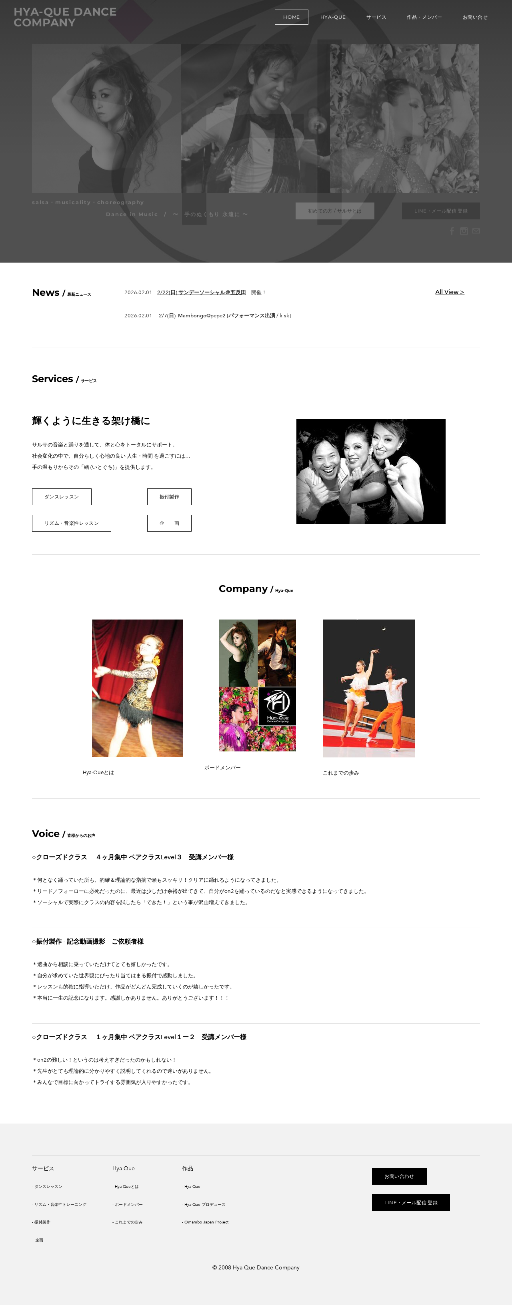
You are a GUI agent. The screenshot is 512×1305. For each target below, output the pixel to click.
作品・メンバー (422, 20)
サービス (374, 20)
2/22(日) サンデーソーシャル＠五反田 (201, 292)
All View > (449, 292)
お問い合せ (473, 20)
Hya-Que (331, 20)
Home (289, 20)
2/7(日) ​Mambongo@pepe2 (192, 316)
